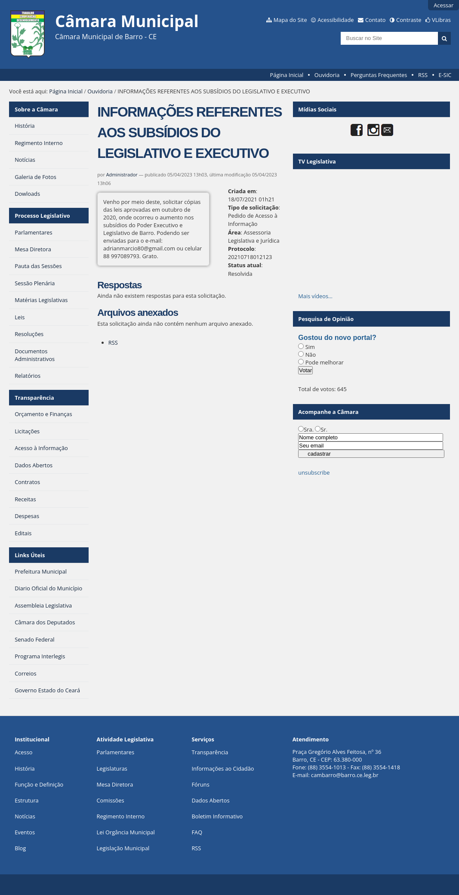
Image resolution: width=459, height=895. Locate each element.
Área (234, 232)
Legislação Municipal (123, 848)
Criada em (242, 191)
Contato (375, 20)
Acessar (443, 5)
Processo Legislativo (42, 215)
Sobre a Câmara (36, 109)
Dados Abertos (210, 800)
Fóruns (200, 784)
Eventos (25, 832)
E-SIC (445, 75)
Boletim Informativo (217, 816)
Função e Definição (39, 784)
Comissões (110, 800)
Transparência (34, 397)
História (25, 768)
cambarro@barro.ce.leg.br (345, 775)
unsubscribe (314, 472)
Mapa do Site (290, 20)
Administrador (122, 174)
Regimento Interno (121, 816)
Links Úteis (30, 555)
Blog (20, 848)
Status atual (244, 265)
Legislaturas (112, 768)
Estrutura (27, 800)
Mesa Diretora (115, 784)
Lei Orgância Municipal (126, 832)
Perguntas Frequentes (379, 75)
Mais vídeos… (315, 296)
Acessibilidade (335, 20)
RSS (423, 75)
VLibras (441, 20)
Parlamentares (115, 752)
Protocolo (241, 249)
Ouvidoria (327, 75)
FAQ (196, 832)
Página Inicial (287, 75)
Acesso (23, 752)
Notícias (25, 816)
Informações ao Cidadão (222, 768)
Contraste (408, 20)
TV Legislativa (317, 161)
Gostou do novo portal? (337, 337)
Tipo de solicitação (253, 207)
